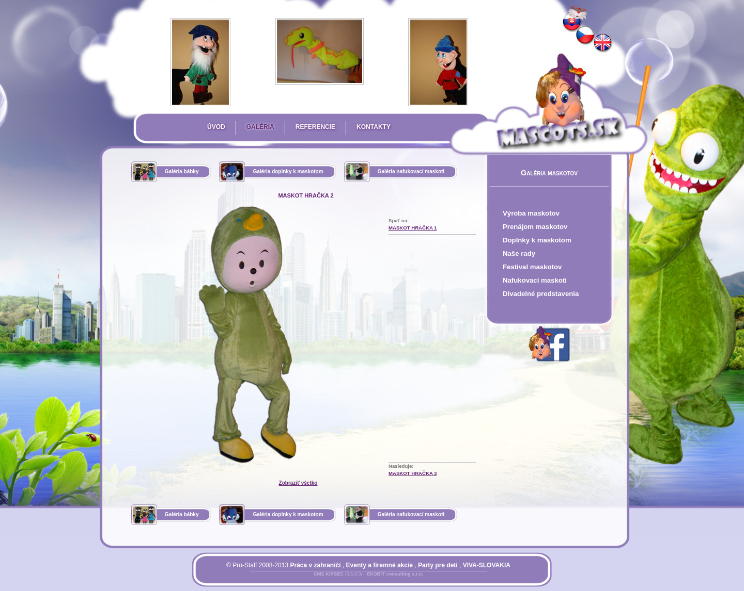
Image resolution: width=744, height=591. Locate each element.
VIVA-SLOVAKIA (486, 565)
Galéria (260, 126)
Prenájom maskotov (535, 227)
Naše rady (519, 253)
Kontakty (374, 126)
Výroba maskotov (531, 213)
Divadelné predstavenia (541, 294)
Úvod (216, 126)
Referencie (315, 126)
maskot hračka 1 (413, 228)
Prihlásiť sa (348, 580)
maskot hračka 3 (413, 473)
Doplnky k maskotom (537, 240)
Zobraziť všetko (298, 483)
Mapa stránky (386, 580)
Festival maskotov (532, 267)
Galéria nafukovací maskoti (411, 171)
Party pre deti (438, 565)
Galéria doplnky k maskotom (288, 171)
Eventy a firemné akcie (379, 565)
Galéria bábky (182, 171)
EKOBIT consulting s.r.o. (395, 574)
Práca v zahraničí (315, 565)
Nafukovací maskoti (535, 280)
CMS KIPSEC (329, 574)
